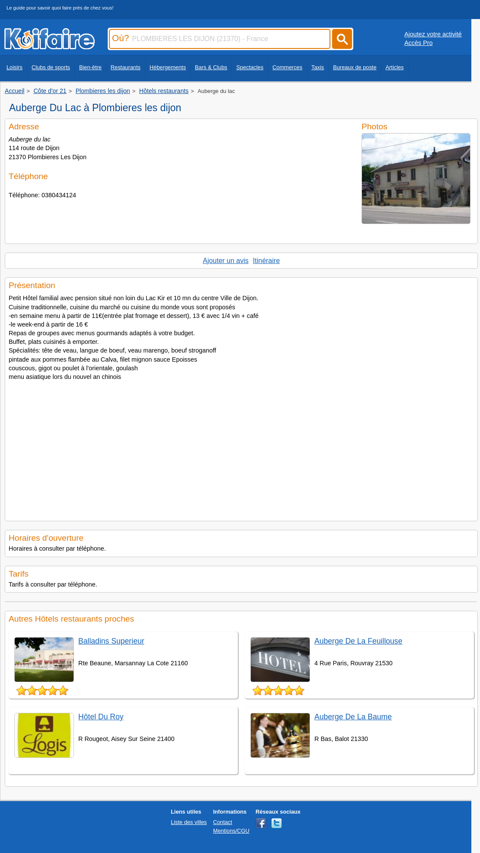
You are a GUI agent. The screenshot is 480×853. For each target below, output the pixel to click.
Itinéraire (266, 260)
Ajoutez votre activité (433, 34)
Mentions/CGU (231, 830)
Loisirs (14, 67)
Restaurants (126, 67)
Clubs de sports (51, 67)
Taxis (317, 67)
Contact (222, 822)
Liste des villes (189, 822)
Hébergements (168, 67)
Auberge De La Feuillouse (358, 641)
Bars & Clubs (211, 67)
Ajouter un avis (226, 260)
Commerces (287, 67)
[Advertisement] (241, 448)
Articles (395, 67)
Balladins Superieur (111, 641)
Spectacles (249, 67)
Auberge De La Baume (353, 716)
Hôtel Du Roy (101, 716)
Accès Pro (418, 42)
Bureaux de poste (354, 67)
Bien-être (90, 67)
